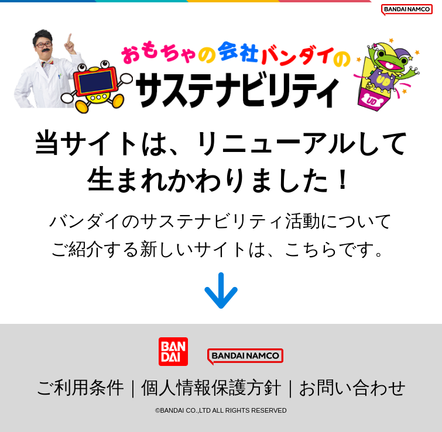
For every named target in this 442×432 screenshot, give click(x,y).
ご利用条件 (80, 387)
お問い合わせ (352, 387)
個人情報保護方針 (211, 387)
